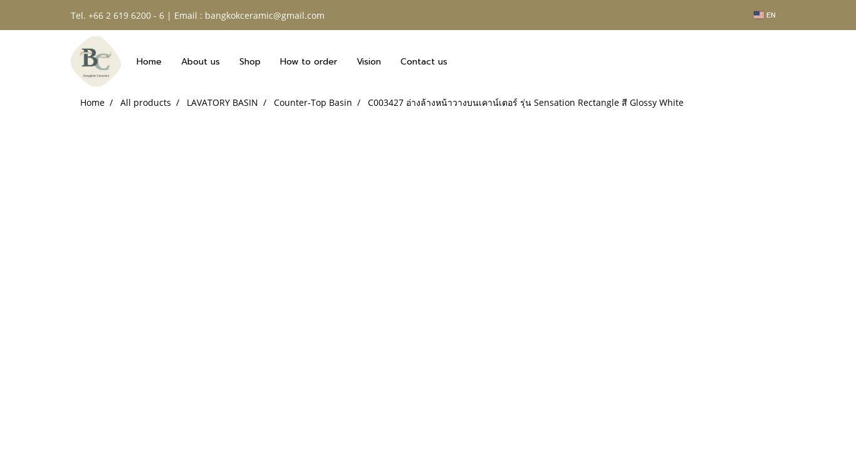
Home (149, 61)
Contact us (423, 61)
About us (200, 61)
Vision (369, 61)
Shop (250, 61)
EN (765, 15)
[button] (468, 61)
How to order (308, 61)
